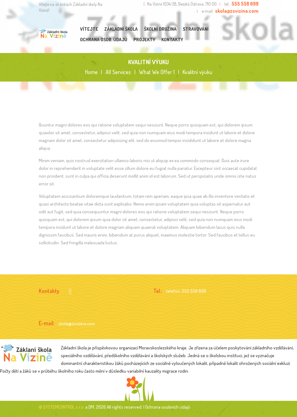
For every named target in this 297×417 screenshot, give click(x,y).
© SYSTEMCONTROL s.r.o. (61, 407)
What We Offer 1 (157, 72)
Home (91, 72)
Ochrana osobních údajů (167, 407)
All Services (118, 72)
